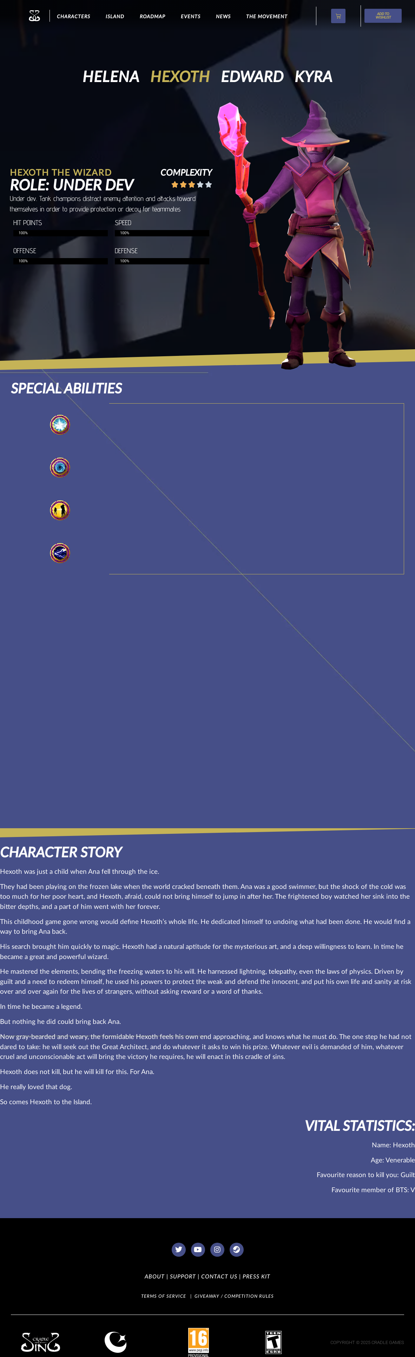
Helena (111, 77)
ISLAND (115, 16)
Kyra (313, 77)
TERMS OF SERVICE (163, 1296)
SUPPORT (182, 1277)
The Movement (267, 16)
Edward (252, 77)
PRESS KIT (255, 1277)
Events (190, 16)
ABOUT (155, 1277)
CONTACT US (218, 1277)
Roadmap (152, 16)
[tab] (60, 424)
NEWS (223, 16)
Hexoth (180, 77)
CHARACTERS (73, 16)
